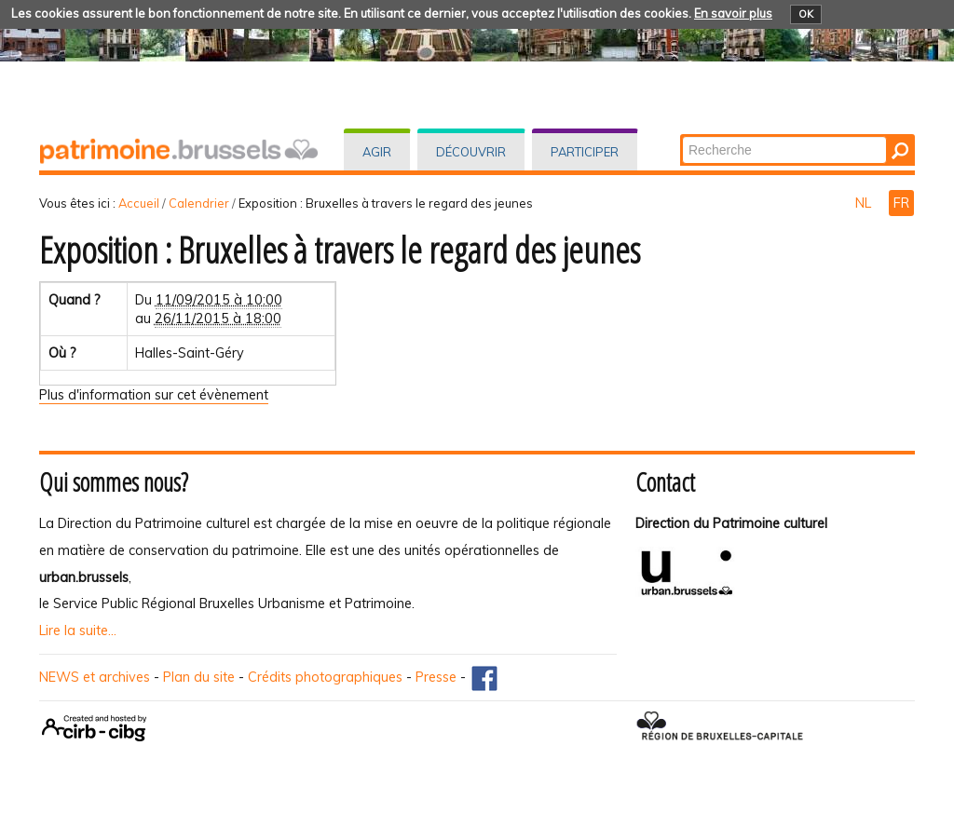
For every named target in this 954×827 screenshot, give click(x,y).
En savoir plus (733, 13)
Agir (376, 151)
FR (901, 203)
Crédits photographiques (325, 677)
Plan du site (199, 677)
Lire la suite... (77, 630)
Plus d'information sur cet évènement (153, 394)
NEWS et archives (94, 677)
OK (805, 13)
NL (865, 203)
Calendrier (199, 203)
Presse (436, 677)
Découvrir (471, 151)
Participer (585, 151)
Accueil (138, 203)
